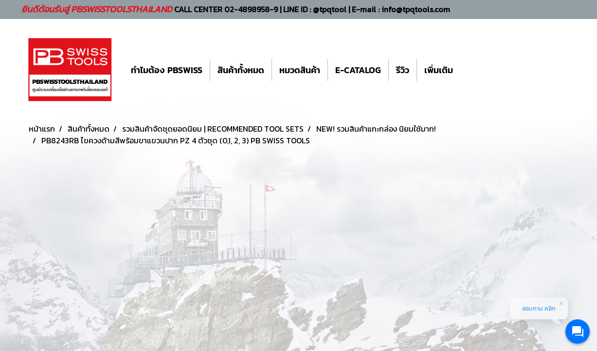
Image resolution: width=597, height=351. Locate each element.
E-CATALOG (358, 70)
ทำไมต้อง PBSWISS (166, 70)
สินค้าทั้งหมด (240, 70)
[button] (469, 70)
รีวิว (402, 70)
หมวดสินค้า (299, 70)
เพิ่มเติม (438, 70)
